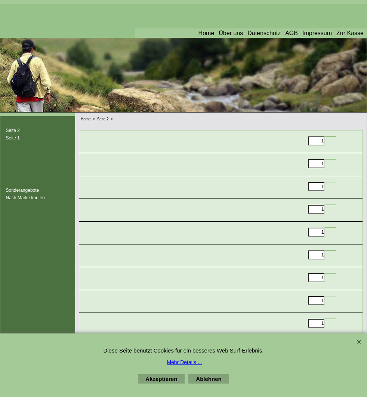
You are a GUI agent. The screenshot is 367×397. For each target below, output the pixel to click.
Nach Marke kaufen (25, 197)
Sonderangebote (22, 190)
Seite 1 (13, 138)
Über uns (231, 33)
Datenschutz (264, 33)
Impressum (317, 33)
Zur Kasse (350, 33)
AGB (291, 33)
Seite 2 (13, 130)
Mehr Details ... (184, 362)
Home (206, 33)
